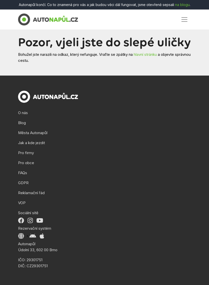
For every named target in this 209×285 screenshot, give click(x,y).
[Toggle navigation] (184, 19)
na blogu (182, 5)
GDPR (23, 182)
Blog (22, 122)
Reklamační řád (31, 192)
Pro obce (26, 162)
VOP (22, 202)
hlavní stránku (145, 54)
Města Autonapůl (32, 132)
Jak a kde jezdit (31, 142)
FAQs (22, 172)
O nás (23, 112)
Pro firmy (26, 152)
